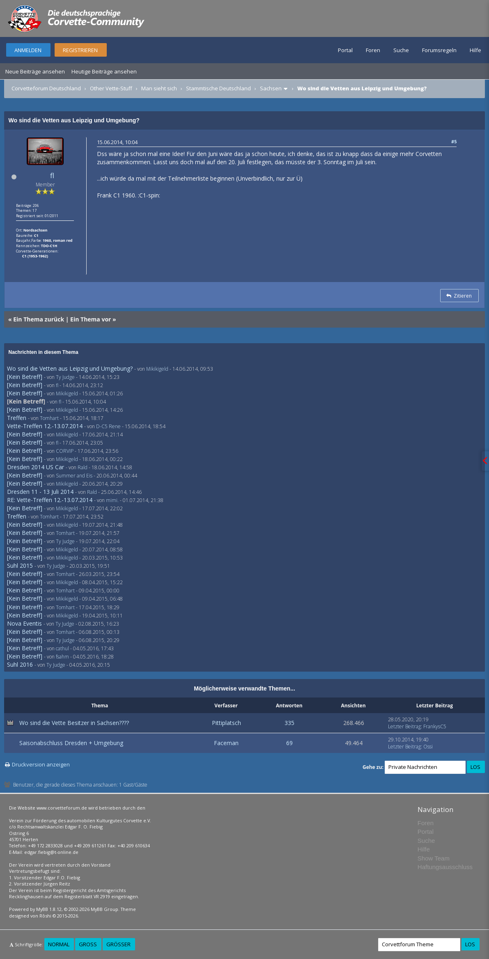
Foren (373, 50)
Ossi (428, 746)
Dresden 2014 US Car (35, 467)
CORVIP (64, 450)
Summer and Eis (74, 475)
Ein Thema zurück (38, 319)
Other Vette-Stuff (111, 88)
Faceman (226, 743)
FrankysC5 (434, 726)
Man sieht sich (159, 88)
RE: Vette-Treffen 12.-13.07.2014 (49, 500)
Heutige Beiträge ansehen (104, 71)
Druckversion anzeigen (41, 764)
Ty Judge (65, 377)
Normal (58, 944)
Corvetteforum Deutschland (46, 88)
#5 (454, 141)
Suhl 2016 (20, 664)
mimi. (112, 500)
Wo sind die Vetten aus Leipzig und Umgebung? (70, 368)
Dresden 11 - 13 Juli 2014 (40, 492)
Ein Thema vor (90, 319)
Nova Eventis (24, 623)
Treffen (16, 418)
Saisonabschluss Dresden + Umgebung (71, 743)
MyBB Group (104, 909)
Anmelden (27, 50)
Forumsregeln (439, 50)
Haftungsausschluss (445, 866)
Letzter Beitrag (404, 726)
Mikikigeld (157, 368)
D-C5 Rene (108, 426)
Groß (88, 944)
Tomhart (49, 418)
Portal (345, 50)
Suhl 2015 (20, 565)
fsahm (62, 656)
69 (289, 743)
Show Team (434, 858)
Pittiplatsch (226, 723)
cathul (62, 648)
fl (52, 175)
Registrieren (80, 50)
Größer (118, 944)
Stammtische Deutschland (218, 88)
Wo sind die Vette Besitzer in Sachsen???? (74, 723)
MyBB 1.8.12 (49, 909)
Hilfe (475, 50)
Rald (82, 467)
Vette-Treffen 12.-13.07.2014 (45, 426)
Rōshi (45, 916)
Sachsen (271, 88)
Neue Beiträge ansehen (35, 71)
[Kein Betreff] (24, 377)
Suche (401, 50)
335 (289, 723)
